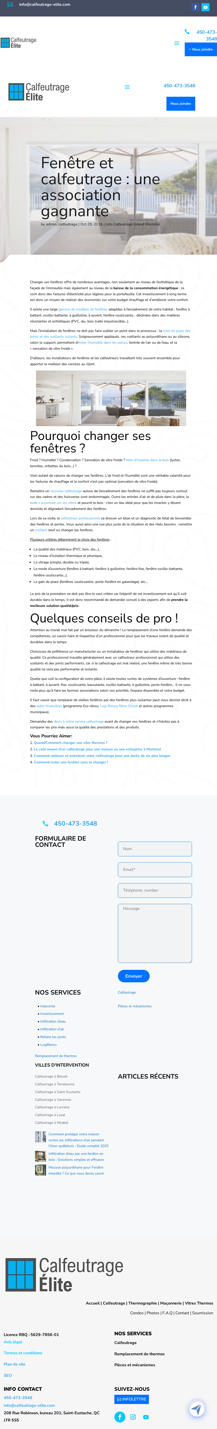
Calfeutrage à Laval (50, 1115)
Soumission (202, 1313)
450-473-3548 (206, 35)
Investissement (52, 1013)
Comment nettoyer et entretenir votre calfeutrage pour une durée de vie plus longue (102, 755)
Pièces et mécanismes (135, 1006)
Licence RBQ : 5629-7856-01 (31, 1335)
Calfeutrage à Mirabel (51, 1122)
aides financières (49, 706)
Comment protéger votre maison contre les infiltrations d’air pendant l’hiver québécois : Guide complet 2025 (78, 1140)
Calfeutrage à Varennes (53, 1099)
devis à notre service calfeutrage (79, 721)
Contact (182, 1313)
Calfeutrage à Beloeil (51, 1076)
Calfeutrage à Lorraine (52, 1107)
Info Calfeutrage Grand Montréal (133, 224)
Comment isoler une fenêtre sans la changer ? (71, 762)
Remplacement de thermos (56, 1056)
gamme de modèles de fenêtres (83, 309)
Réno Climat (128, 706)
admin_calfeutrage (61, 224)
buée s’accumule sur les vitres (53, 502)
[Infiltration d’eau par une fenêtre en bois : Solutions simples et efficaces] (40, 1157)
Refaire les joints (53, 1037)
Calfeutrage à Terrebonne (54, 1084)
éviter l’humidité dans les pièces (102, 342)
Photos (153, 1313)
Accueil (93, 1303)
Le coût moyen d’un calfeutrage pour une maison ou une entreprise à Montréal (97, 749)
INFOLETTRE (134, 1399)
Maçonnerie (171, 1303)
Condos (137, 1313)
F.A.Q (167, 1313)
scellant (41, 530)
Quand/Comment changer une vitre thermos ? (70, 742)
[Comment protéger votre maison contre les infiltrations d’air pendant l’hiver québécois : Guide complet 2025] (40, 1137)
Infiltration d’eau (53, 1021)
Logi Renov (108, 706)
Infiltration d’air (52, 1029)
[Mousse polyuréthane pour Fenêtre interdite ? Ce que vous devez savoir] (40, 1171)
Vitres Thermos (199, 1303)
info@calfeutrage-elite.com (44, 4)
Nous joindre (202, 49)
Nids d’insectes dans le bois (147, 460)
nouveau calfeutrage (66, 491)
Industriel (47, 1006)
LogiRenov (48, 1044)
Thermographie (142, 1303)
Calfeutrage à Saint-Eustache (57, 1092)
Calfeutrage (127, 992)
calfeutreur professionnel (80, 518)
